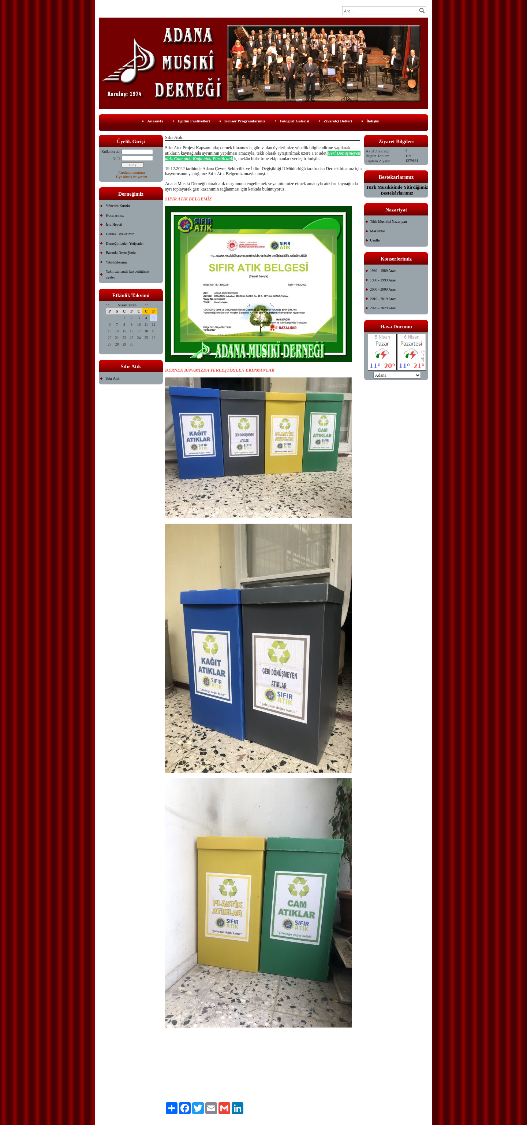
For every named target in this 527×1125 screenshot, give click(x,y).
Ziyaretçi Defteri (338, 121)
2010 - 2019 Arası (383, 299)
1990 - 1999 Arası (383, 280)
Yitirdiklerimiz (116, 262)
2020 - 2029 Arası (383, 308)
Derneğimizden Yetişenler (125, 243)
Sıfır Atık (113, 378)
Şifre (116, 158)
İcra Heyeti (114, 224)
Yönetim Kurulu (118, 206)
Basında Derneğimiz (121, 253)
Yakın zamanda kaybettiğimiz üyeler (127, 274)
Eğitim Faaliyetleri (193, 121)
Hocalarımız (115, 215)
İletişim (372, 121)
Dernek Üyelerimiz (120, 234)
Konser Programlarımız (244, 121)
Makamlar (377, 231)
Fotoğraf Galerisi (294, 121)
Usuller (375, 240)
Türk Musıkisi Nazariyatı (388, 222)
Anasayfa (155, 121)
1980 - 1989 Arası (383, 271)
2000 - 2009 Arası (383, 289)
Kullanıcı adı (110, 152)
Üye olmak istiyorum (131, 177)
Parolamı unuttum (132, 172)
